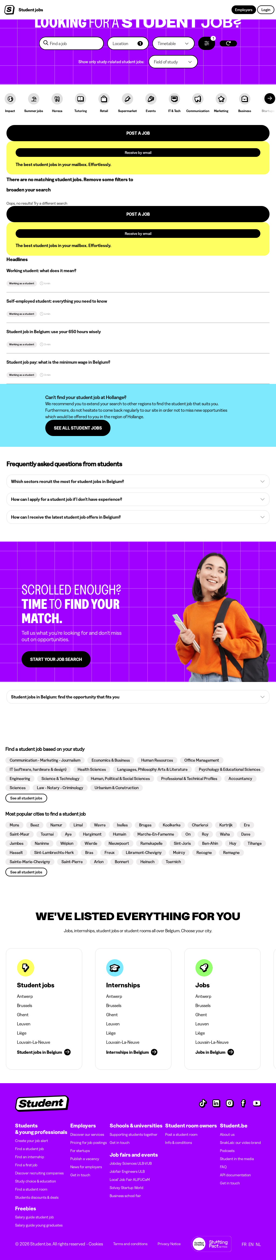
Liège (21, 1033)
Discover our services (87, 1134)
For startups (80, 1150)
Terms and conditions (130, 1243)
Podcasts (227, 1150)
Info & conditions (178, 1142)
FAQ (223, 1166)
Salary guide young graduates (39, 1225)
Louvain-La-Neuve (33, 1042)
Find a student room (31, 1189)
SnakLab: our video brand (240, 1142)
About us (227, 1134)
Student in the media (237, 1158)
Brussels (24, 1005)
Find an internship (29, 1156)
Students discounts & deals (36, 1197)
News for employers (86, 1166)
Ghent (23, 1014)
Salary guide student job (34, 1217)
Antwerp (25, 996)
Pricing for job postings (88, 1142)
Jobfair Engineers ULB (127, 1171)
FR (244, 1244)
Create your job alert (31, 1140)
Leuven (23, 1023)
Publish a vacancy (84, 1158)
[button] (128, 43)
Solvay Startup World (126, 1187)
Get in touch (80, 1175)
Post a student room (181, 1134)
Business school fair (125, 1195)
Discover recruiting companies (39, 1173)
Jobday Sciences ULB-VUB (131, 1163)
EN (251, 1244)
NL (258, 1244)
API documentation (235, 1175)
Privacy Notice (169, 1243)
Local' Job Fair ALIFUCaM (130, 1179)
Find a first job (26, 1165)
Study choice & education (35, 1181)
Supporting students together (133, 1134)
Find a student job (29, 1148)
